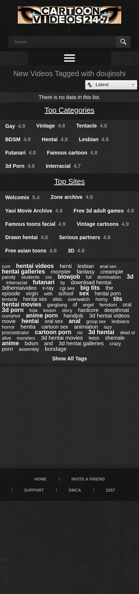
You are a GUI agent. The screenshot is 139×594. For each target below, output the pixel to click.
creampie (111, 271)
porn (7, 349)
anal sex (108, 266)
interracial (16, 282)
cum (6, 266)
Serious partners (84, 237)
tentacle (9, 299)
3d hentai (101, 332)
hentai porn (108, 293)
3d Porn (20, 166)
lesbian (85, 266)
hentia (28, 326)
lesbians (120, 321)
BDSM (18, 139)
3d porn (13, 310)
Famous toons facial (35, 224)
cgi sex (67, 288)
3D (76, 251)
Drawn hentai (26, 237)
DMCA (75, 490)
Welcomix (22, 197)
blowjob (69, 277)
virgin (32, 293)
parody (9, 277)
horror (8, 327)
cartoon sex (55, 327)
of (75, 305)
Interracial (63, 166)
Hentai (55, 139)
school (65, 293)
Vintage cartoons (103, 224)
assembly (29, 349)
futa (33, 310)
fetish (94, 338)
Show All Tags (69, 359)
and (48, 343)
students (30, 277)
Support (34, 490)
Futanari (20, 153)
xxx (48, 277)
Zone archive (71, 197)
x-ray (48, 288)
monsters (26, 338)
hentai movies (22, 304)
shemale (115, 338)
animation (86, 326)
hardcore (88, 310)
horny (102, 299)
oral (127, 305)
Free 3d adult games (103, 211)
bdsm (32, 343)
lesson (49, 310)
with (48, 293)
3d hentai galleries (81, 343)
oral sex (54, 321)
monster (61, 271)
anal (74, 321)
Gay (15, 126)
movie (9, 321)
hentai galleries (23, 271)
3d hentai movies (62, 338)
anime (10, 343)
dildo (57, 299)
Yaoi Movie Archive (34, 211)
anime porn (42, 315)
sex (84, 293)
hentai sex (35, 299)
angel (88, 305)
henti (66, 266)
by (62, 282)
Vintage (50, 126)
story (67, 310)
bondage (55, 349)
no (79, 332)
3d (130, 277)
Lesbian (94, 139)
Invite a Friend (88, 479)
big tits (90, 288)
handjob (73, 315)
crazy (115, 343)
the (109, 288)
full (89, 277)
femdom (108, 305)
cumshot (11, 316)
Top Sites (69, 181)
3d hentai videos (109, 315)
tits (117, 299)
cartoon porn (53, 332)
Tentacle (91, 126)
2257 (110, 490)
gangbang (57, 305)
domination (109, 277)
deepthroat (116, 310)
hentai (30, 321)
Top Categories (69, 110)
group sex (96, 321)
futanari (44, 282)
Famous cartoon (72, 153)
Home (40, 479)
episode (11, 293)
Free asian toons (31, 251)
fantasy (86, 271)
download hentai (91, 282)
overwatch (79, 299)
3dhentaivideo (19, 288)
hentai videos (35, 266)
